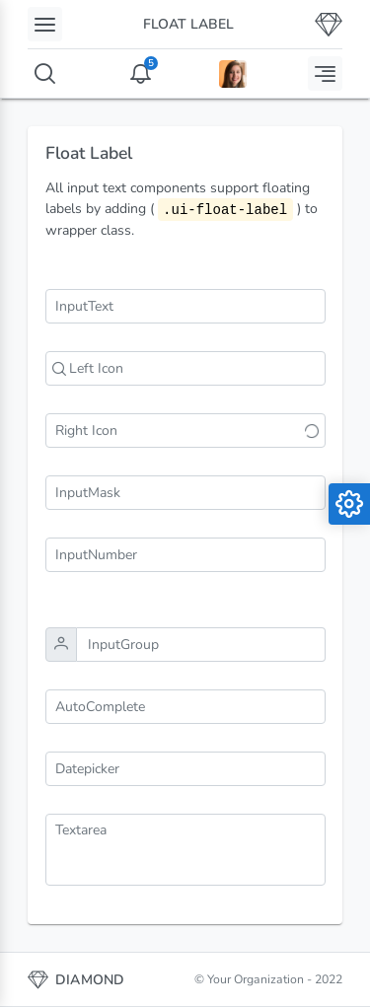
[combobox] (185, 706)
